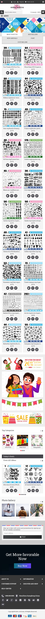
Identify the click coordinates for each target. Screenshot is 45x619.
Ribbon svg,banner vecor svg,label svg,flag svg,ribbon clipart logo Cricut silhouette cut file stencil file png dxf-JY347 (12, 98)
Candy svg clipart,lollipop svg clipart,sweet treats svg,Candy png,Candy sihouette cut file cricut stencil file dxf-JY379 (33, 221)
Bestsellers (33, 34)
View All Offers (9, 460)
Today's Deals (8, 456)
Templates (37, 447)
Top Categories (8, 430)
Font (33, 38)
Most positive (12, 34)
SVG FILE (8, 447)
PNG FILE (22, 447)
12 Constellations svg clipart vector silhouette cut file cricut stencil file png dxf (33, 485)
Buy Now (22, 565)
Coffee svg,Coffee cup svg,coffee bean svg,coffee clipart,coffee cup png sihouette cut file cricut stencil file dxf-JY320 (33, 251)
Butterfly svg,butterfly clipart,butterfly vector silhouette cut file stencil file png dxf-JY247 (12, 344)
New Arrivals (12, 38)
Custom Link (22, 42)
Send (22, 537)
